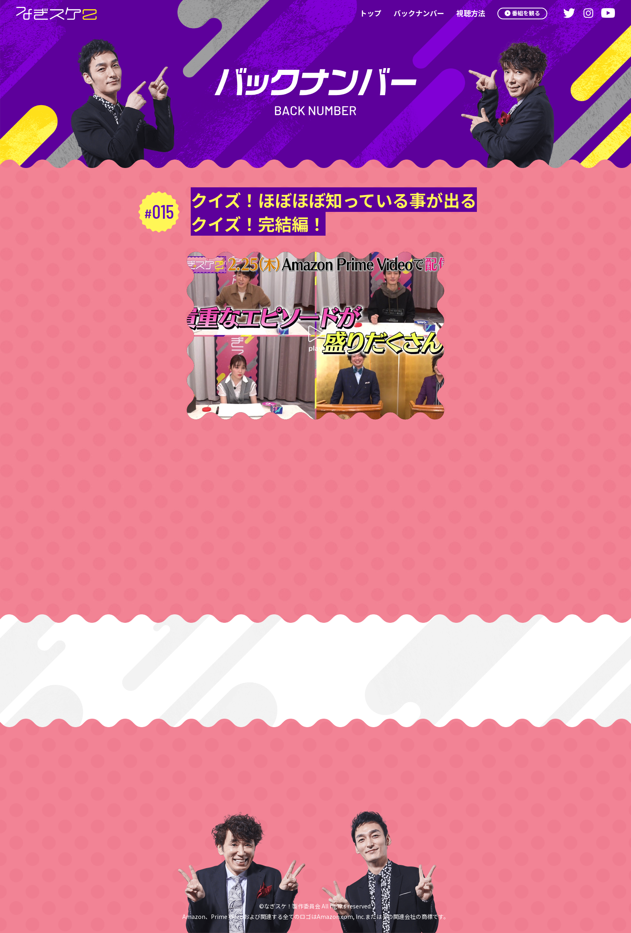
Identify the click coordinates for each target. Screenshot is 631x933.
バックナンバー (414, 13)
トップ (366, 13)
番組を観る (524, 13)
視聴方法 (466, 13)
